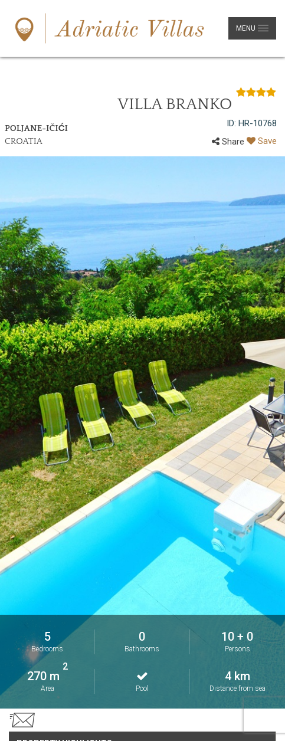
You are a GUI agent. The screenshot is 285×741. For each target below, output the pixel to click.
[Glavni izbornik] (252, 28)
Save (262, 141)
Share (228, 141)
